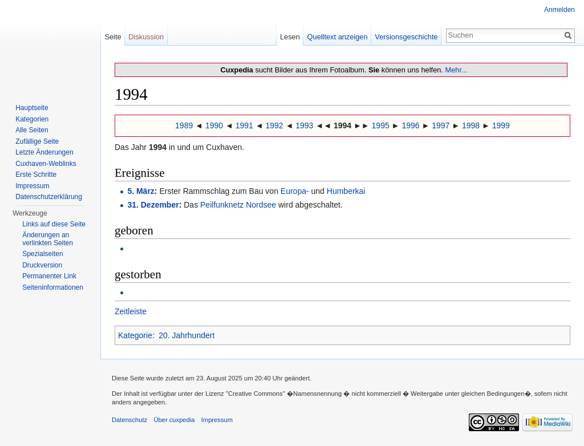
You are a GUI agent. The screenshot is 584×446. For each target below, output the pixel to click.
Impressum (32, 186)
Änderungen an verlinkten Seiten (47, 239)
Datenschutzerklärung (48, 197)
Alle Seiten (31, 130)
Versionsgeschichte (406, 37)
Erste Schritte (35, 175)
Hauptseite (31, 108)
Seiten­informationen (52, 287)
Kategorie (135, 335)
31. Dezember (153, 204)
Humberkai (346, 191)
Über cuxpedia (173, 419)
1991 (244, 125)
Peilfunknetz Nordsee (238, 204)
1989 (184, 125)
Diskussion (146, 37)
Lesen (290, 37)
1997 (440, 125)
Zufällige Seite (37, 141)
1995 (381, 125)
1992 (274, 125)
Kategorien (31, 119)
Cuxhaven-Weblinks (45, 164)
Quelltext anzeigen (337, 37)
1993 (304, 125)
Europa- (295, 191)
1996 (410, 125)
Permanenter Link (49, 276)
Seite (112, 37)
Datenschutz (129, 419)
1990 (214, 125)
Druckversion (42, 265)
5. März (140, 191)
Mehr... (456, 70)
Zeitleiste (131, 311)
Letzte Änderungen (44, 152)
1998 (471, 125)
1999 (501, 125)
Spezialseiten (42, 254)
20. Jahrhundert (186, 335)
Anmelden (559, 10)
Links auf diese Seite (54, 224)
